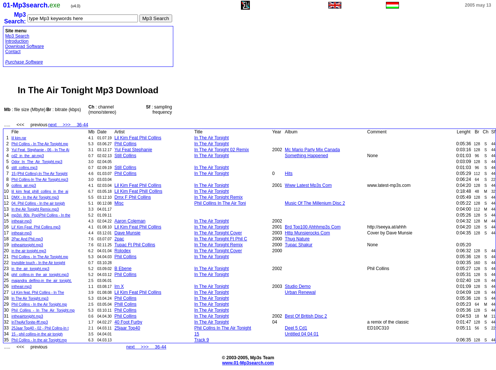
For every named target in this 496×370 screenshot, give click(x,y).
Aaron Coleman (130, 221)
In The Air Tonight (211, 137)
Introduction (17, 41)
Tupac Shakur (298, 244)
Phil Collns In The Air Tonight (222, 328)
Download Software (24, 46)
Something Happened (306, 155)
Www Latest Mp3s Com (308, 185)
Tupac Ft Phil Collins (135, 244)
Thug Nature (297, 238)
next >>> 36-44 (68, 124)
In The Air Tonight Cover (218, 233)
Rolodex (123, 250)
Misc (119, 203)
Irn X (119, 286)
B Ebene (123, 268)
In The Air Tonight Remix (218, 197)
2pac (119, 238)
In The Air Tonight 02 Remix (221, 149)
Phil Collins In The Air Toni (220, 203)
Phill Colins (125, 304)
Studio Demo (297, 286)
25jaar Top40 (127, 328)
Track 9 (201, 340)
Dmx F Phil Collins (133, 197)
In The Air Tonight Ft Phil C (220, 238)
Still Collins (125, 155)
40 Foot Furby (128, 322)
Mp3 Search (17, 36)
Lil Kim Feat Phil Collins (138, 137)
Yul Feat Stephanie (133, 149)
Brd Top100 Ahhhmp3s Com (313, 227)
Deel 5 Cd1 (296, 328)
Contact (12, 51)
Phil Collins (125, 143)
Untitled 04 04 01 (302, 334)
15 (196, 334)
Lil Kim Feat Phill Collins (138, 191)
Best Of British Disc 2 (306, 316)
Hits (289, 173)
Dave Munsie (128, 233)
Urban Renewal (300, 292)
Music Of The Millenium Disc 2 (315, 203)
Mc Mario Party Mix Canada (312, 149)
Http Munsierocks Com (307, 233)
